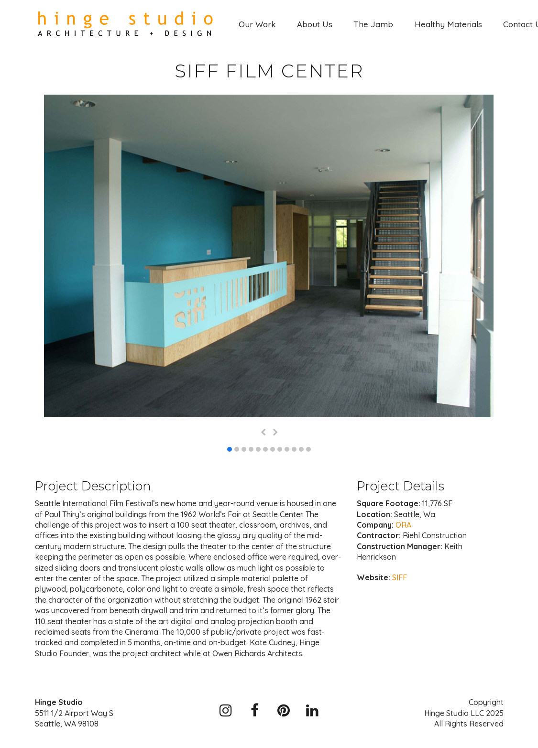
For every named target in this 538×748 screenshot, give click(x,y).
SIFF (399, 577)
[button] (229, 449)
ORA (403, 525)
